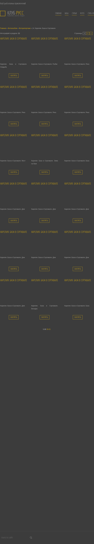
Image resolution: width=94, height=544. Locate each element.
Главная (3, 28)
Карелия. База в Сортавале (13, 38)
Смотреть (13, 75)
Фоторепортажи (25, 28)
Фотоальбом (12, 28)
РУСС (15, 12)
